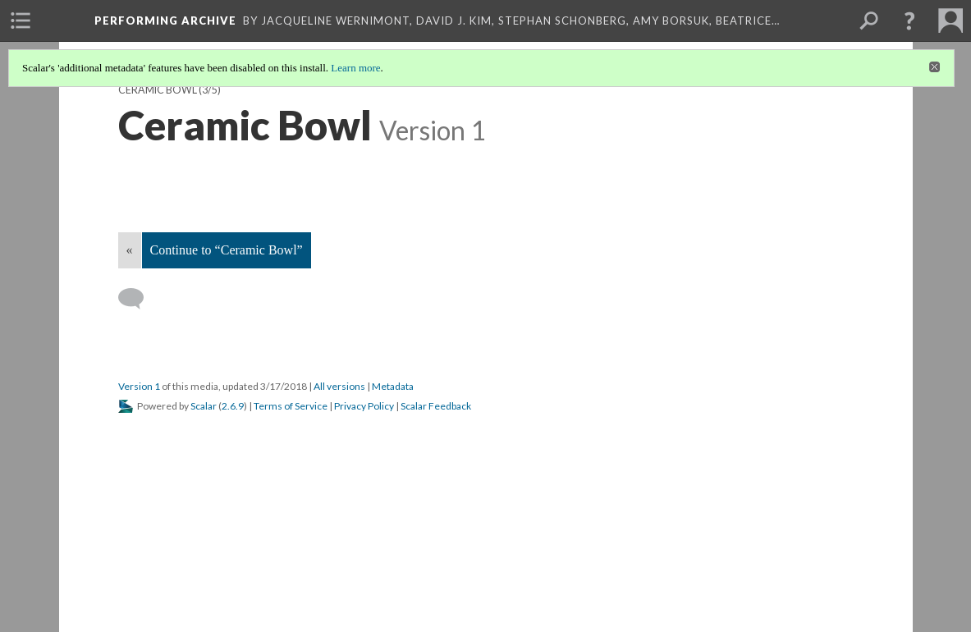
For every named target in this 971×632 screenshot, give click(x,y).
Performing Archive (165, 20)
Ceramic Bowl (157, 90)
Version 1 (139, 386)
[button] (909, 20)
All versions (339, 386)
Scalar (203, 406)
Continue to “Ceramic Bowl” (226, 250)
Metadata (393, 386)
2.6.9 (233, 406)
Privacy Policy (364, 406)
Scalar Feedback (436, 406)
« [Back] (129, 250)
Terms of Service (290, 406)
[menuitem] (20, 20)
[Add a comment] (138, 298)
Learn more (355, 68)
